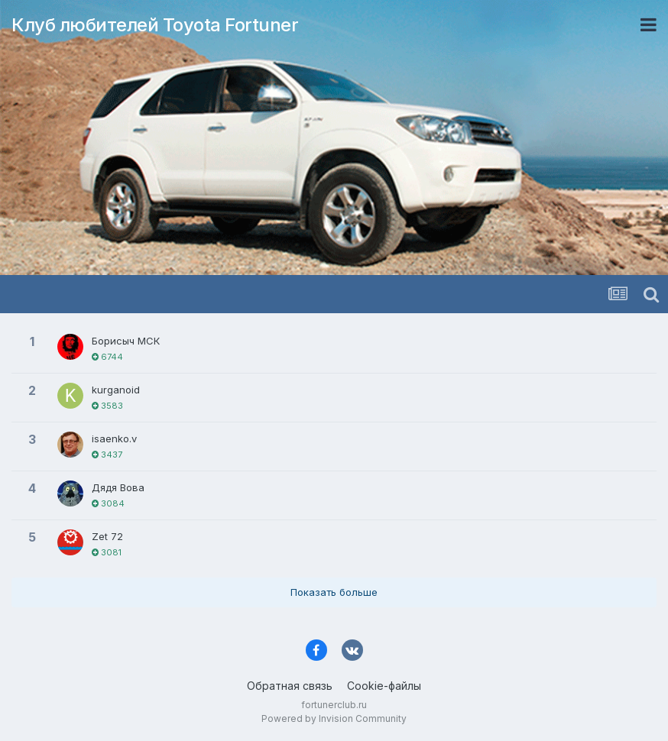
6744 (107, 356)
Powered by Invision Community (334, 718)
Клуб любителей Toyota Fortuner (154, 25)
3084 (108, 503)
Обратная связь (289, 685)
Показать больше (334, 592)
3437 (107, 454)
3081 (107, 552)
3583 (107, 405)
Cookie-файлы (384, 685)
